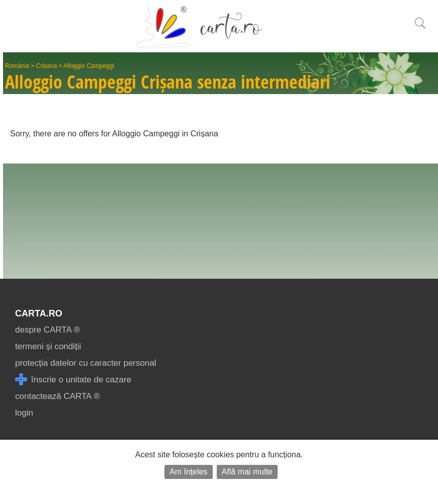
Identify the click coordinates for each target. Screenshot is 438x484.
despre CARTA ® (47, 330)
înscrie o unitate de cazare (73, 379)
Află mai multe (247, 471)
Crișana (46, 65)
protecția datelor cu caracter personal (85, 363)
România (17, 65)
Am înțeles (188, 471)
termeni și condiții (48, 346)
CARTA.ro (38, 313)
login (24, 413)
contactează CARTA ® (57, 396)
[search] (420, 28)
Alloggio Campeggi (88, 65)
